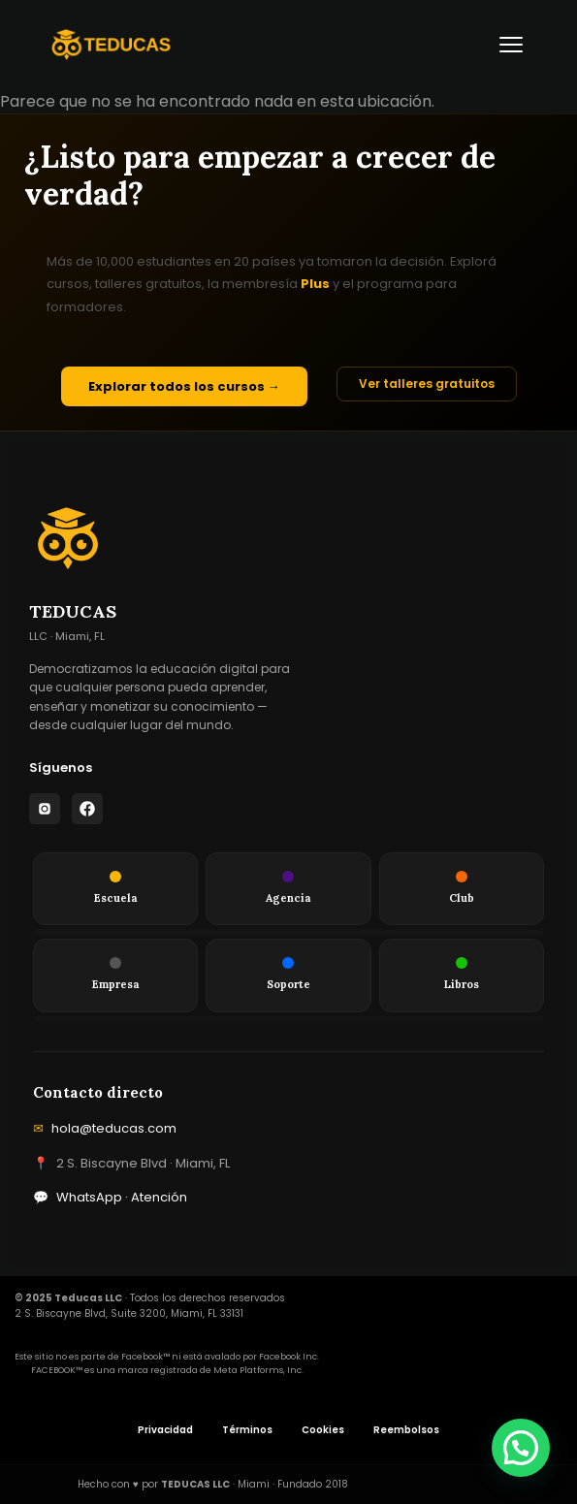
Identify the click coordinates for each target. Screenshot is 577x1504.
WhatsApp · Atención (110, 1198)
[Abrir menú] (511, 44)
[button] (521, 1448)
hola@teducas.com (104, 1129)
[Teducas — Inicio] (111, 44)
